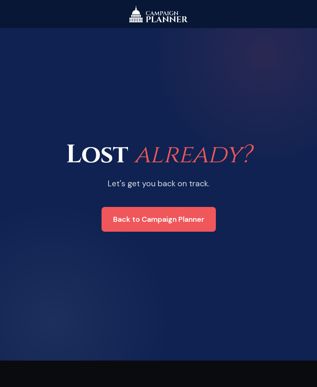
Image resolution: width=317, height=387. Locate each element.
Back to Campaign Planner (158, 219)
